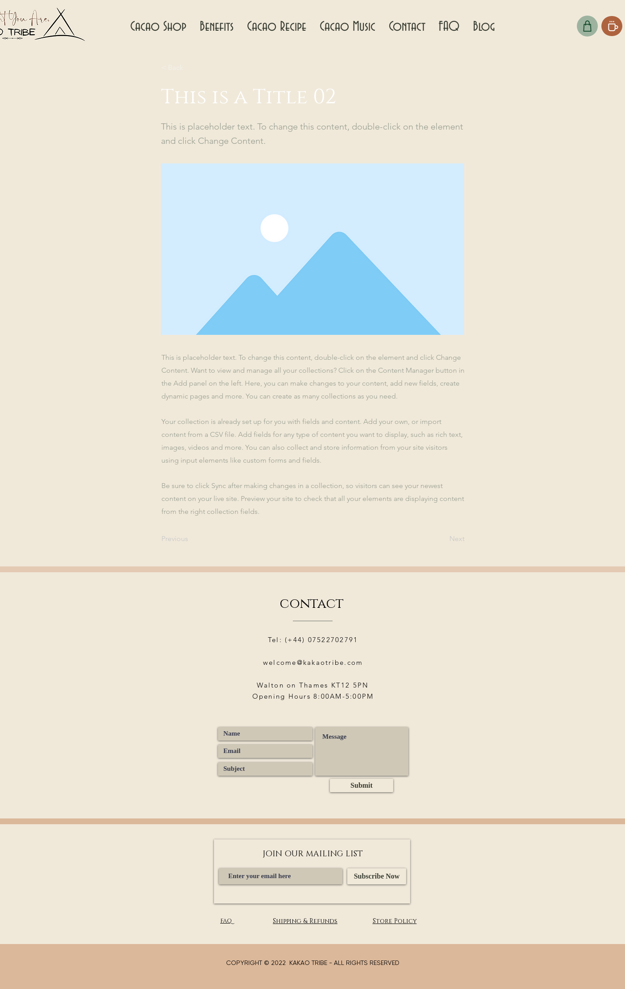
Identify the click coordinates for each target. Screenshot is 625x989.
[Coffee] (611, 26)
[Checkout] (587, 26)
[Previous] (190, 539)
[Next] (442, 539)
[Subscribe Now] (376, 876)
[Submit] (361, 785)
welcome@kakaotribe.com (313, 662)
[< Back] (190, 68)
